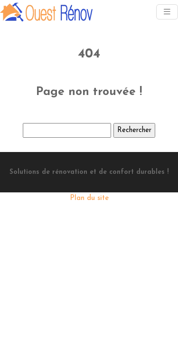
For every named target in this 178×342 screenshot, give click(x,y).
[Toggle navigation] (167, 12)
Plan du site (89, 198)
